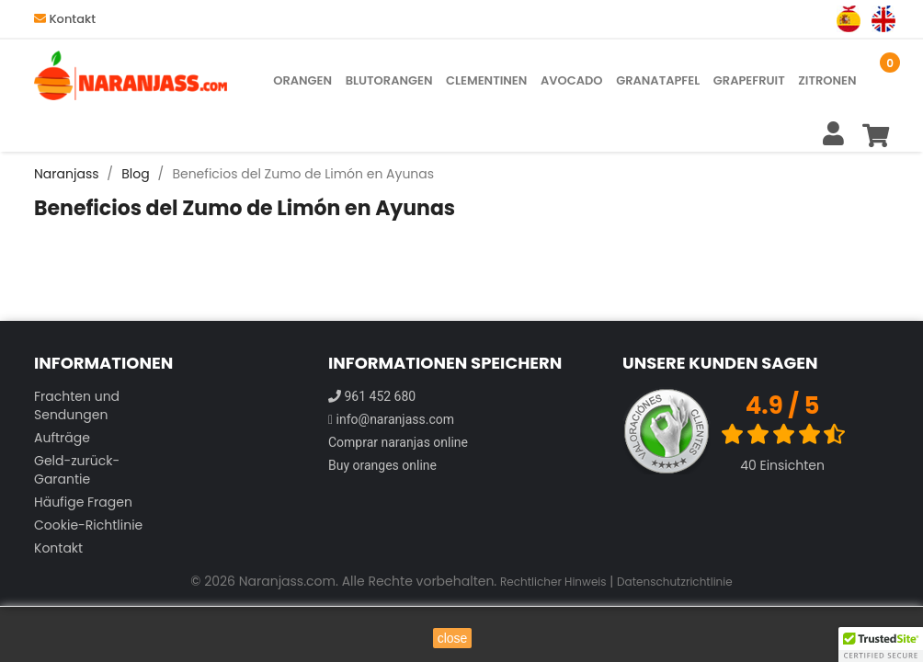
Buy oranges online (382, 465)
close (453, 638)
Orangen (302, 80)
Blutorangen (389, 80)
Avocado (572, 80)
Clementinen (486, 80)
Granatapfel (658, 80)
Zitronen (827, 80)
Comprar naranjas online (398, 442)
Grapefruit (749, 80)
